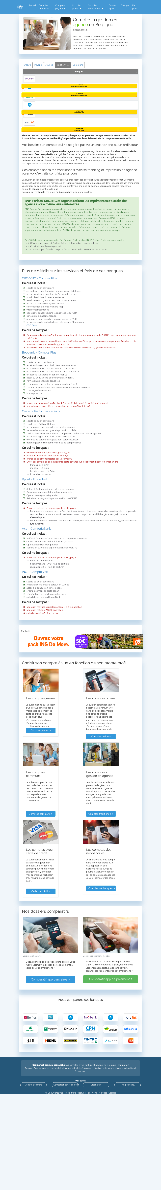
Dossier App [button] (112, 7)
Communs (81, 65)
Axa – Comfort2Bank (36, 675)
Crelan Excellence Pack (50, 219)
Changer (125, 5)
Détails (131, 87)
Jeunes (51, 65)
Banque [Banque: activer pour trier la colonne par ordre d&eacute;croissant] (28, 75)
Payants (39, 65)
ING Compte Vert (46, 250)
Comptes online (101, 883)
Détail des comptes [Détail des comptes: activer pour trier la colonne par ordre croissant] (57, 75)
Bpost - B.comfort (34, 626)
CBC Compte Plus (47, 111)
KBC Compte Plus (47, 188)
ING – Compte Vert (35, 719)
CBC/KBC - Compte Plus (39, 425)
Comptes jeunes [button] (75, 7)
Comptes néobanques (101, 1035)
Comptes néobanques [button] (94, 7)
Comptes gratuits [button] (42, 7)
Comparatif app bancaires (50, 1126)
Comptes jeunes (41, 877)
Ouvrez (131, 82)
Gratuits (28, 65)
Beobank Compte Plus (49, 80)
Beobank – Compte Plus (39, 499)
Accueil (31, 5)
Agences (131, 93)
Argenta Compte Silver (50, 151)
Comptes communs (40, 961)
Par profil (135, 7)
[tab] (80, 425)
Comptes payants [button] (59, 7)
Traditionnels (65, 65)
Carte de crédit (40, 1038)
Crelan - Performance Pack (41, 558)
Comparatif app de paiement (110, 1126)
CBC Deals (31, 472)
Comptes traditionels (100, 961)
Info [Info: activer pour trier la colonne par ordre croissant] (129, 75)
